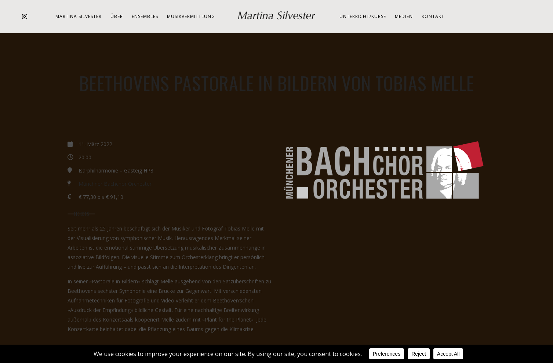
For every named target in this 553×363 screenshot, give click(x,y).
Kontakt (433, 16)
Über (116, 16)
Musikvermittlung (191, 16)
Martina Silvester (78, 16)
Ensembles (145, 16)
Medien (404, 16)
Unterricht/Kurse (362, 16)
